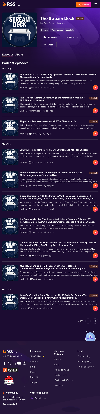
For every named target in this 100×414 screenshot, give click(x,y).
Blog (32, 367)
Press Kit (34, 377)
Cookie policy (83, 356)
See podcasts (10, 404)
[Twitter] (9, 363)
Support (34, 382)
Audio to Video (62, 370)
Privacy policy (84, 361)
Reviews (58, 359)
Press (33, 372)
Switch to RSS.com (64, 380)
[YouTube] (19, 363)
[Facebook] (4, 363)
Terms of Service (85, 367)
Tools (56, 364)
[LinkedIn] (14, 363)
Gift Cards (58, 385)
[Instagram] (24, 363)
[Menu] (95, 4)
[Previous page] (88, 321)
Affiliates (34, 361)
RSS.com (22, 400)
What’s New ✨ (37, 356)
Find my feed (61, 375)
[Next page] (95, 321)
